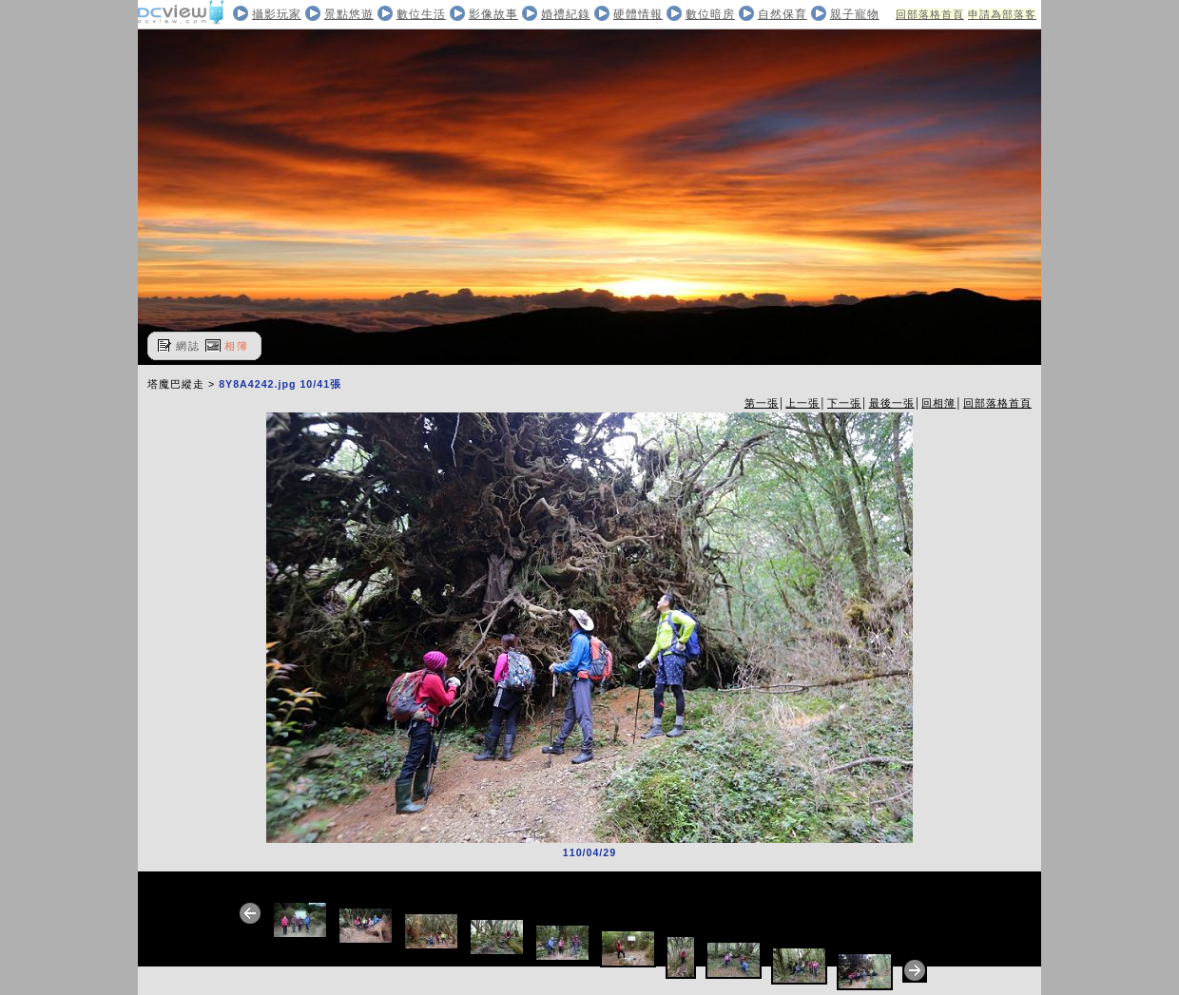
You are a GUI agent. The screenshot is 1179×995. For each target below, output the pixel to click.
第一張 (761, 403)
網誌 (188, 346)
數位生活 (421, 14)
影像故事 (493, 14)
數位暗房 (710, 14)
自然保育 (782, 14)
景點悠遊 (349, 14)
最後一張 (892, 403)
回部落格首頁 (930, 14)
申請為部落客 (1002, 14)
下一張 (844, 403)
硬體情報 (638, 14)
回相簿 (938, 403)
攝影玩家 (276, 14)
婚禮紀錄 (565, 14)
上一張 (802, 403)
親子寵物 (854, 14)
